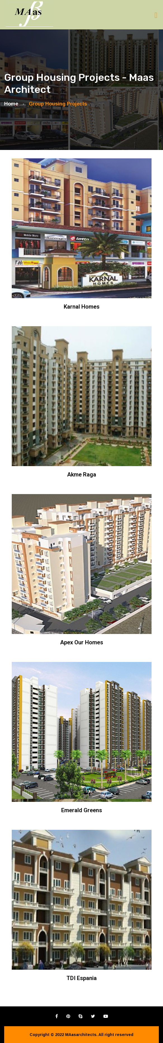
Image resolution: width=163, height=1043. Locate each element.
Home (12, 104)
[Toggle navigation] (156, 15)
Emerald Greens (81, 810)
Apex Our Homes (81, 642)
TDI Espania (82, 978)
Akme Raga (81, 474)
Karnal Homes (82, 306)
